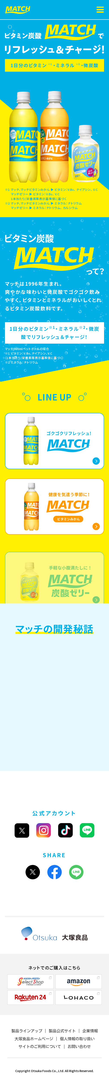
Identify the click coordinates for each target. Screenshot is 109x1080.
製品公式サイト (62, 1031)
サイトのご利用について (39, 1046)
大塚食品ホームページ (34, 1039)
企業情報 (90, 1031)
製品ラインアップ (26, 1031)
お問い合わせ (79, 1046)
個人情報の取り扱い (77, 1039)
